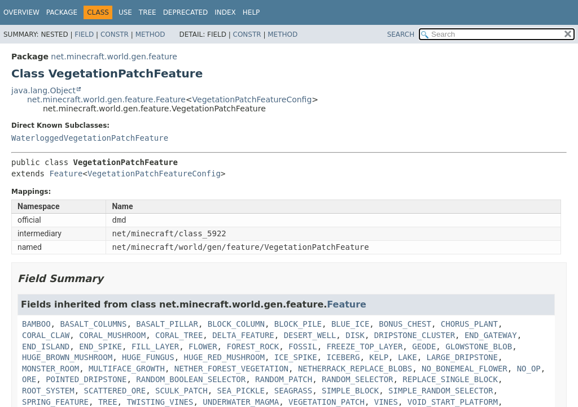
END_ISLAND (45, 346)
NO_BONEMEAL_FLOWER (464, 368)
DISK (355, 335)
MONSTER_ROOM (50, 368)
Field (84, 34)
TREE (107, 401)
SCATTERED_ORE (115, 390)
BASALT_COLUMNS (93, 323)
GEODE (424, 346)
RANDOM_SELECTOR (357, 379)
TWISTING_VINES (159, 401)
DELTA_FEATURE (243, 335)
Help (251, 12)
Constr (114, 34)
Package (61, 12)
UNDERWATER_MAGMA (241, 401)
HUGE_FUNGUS (148, 357)
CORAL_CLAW (45, 335)
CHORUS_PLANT (469, 323)
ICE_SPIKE (295, 357)
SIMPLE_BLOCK (350, 390)
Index (225, 12)
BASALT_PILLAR (167, 323)
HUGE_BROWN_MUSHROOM (67, 357)
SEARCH (401, 34)
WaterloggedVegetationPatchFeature (89, 137)
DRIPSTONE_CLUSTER (414, 335)
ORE (29, 379)
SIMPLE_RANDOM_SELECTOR (440, 390)
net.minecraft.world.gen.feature (114, 56)
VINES (386, 401)
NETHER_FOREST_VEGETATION (231, 368)
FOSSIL (302, 346)
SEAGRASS (293, 390)
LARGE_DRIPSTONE (462, 357)
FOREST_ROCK (252, 346)
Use (125, 12)
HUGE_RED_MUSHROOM (224, 357)
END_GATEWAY (491, 335)
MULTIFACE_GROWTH (127, 368)
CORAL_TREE (179, 335)
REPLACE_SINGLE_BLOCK (450, 379)
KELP (378, 357)
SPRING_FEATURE (55, 401)
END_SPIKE (100, 346)
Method (150, 34)
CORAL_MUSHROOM (112, 335)
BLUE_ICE (350, 323)
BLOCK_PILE (298, 323)
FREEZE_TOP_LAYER (364, 346)
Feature (65, 173)
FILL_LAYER (155, 346)
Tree (147, 12)
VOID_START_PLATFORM (453, 401)
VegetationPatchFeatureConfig (252, 99)
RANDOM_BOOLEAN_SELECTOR (191, 379)
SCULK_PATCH (181, 390)
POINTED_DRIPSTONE (86, 379)
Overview (21, 12)
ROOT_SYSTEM (48, 390)
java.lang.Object (43, 90)
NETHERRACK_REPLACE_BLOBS (355, 368)
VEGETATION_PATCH (326, 401)
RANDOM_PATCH (283, 379)
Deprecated (185, 12)
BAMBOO (36, 323)
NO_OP (529, 368)
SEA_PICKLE (241, 390)
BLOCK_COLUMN (236, 323)
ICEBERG (343, 357)
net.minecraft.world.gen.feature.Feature (106, 99)
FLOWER (203, 346)
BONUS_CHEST (405, 323)
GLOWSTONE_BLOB (478, 346)
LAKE (407, 357)
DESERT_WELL (310, 335)
